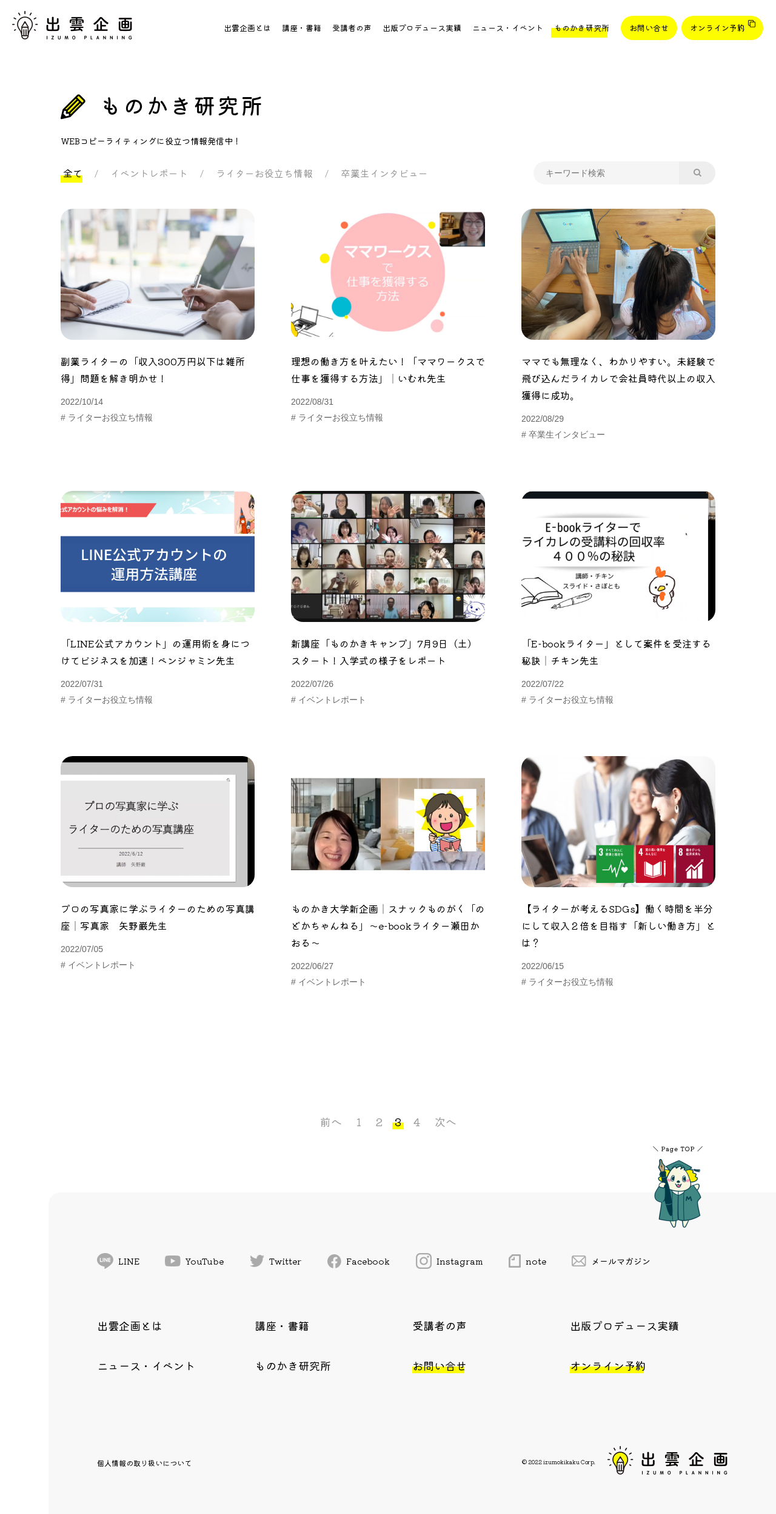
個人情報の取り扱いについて (144, 1463)
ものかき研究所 (581, 27)
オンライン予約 (717, 27)
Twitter (276, 1261)
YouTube (194, 1261)
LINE (118, 1261)
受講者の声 (352, 27)
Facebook (358, 1261)
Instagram (449, 1261)
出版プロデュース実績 (422, 27)
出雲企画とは (247, 27)
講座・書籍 (301, 27)
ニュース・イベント (507, 27)
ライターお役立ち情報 (264, 173)
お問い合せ (649, 27)
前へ (331, 1121)
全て (72, 173)
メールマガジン (611, 1261)
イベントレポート (149, 173)
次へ (446, 1121)
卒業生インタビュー (384, 173)
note (527, 1261)
